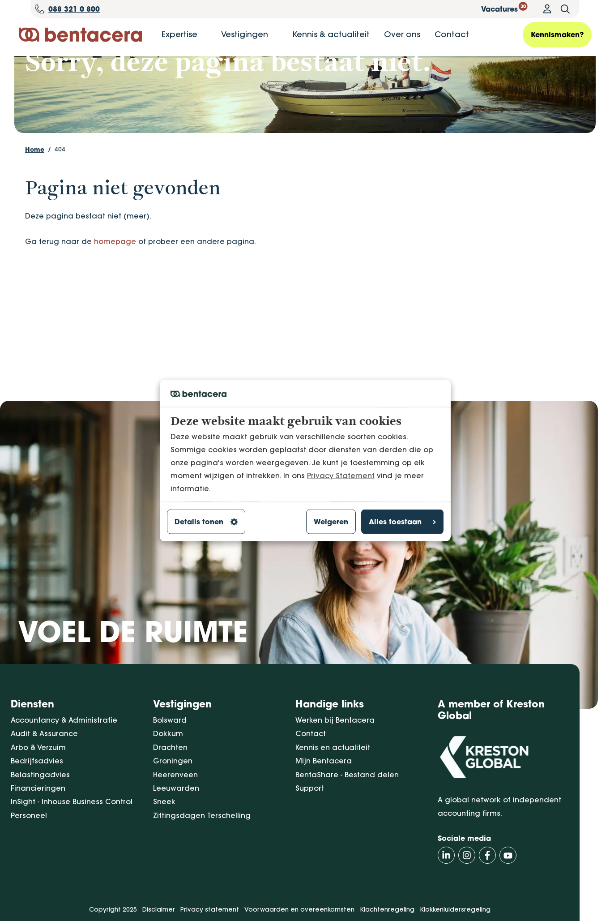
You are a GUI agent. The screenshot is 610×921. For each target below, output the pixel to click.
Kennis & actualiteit (331, 34)
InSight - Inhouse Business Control (71, 801)
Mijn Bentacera (323, 761)
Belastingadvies (40, 774)
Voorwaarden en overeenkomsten (299, 910)
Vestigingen (244, 34)
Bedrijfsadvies (37, 761)
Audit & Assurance (44, 733)
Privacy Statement (341, 475)
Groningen (172, 761)
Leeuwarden (176, 788)
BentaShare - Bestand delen (347, 774)
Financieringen (38, 788)
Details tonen (206, 521)
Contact (452, 34)
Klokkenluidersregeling (455, 910)
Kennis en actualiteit (332, 747)
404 (60, 197)
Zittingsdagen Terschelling (202, 815)
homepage (115, 289)
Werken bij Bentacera (335, 719)
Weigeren (331, 521)
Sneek (164, 801)
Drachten (170, 747)
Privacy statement (209, 910)
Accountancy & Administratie (64, 719)
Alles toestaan (402, 521)
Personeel (29, 815)
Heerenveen (175, 774)
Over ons (402, 34)
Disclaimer (158, 910)
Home (34, 197)
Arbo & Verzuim (38, 747)
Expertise (179, 34)
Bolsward (170, 719)
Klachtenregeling (387, 910)
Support (309, 788)
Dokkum (168, 733)
